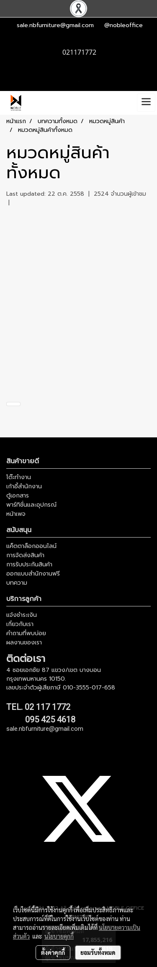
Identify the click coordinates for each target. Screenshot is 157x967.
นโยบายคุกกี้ (59, 936)
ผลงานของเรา (24, 642)
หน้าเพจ (16, 514)
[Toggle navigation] (146, 102)
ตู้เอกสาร (17, 495)
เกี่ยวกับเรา (19, 624)
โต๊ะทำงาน (18, 477)
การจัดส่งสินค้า (25, 555)
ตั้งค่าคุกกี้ (53, 952)
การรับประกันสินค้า (29, 564)
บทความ (16, 582)
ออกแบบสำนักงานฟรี (33, 573)
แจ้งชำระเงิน (21, 615)
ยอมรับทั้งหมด (98, 952)
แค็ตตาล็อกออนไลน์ (31, 546)
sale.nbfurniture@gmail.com (55, 25)
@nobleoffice (123, 25)
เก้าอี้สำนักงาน (24, 486)
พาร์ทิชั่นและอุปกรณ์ (31, 504)
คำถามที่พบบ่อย (26, 633)
